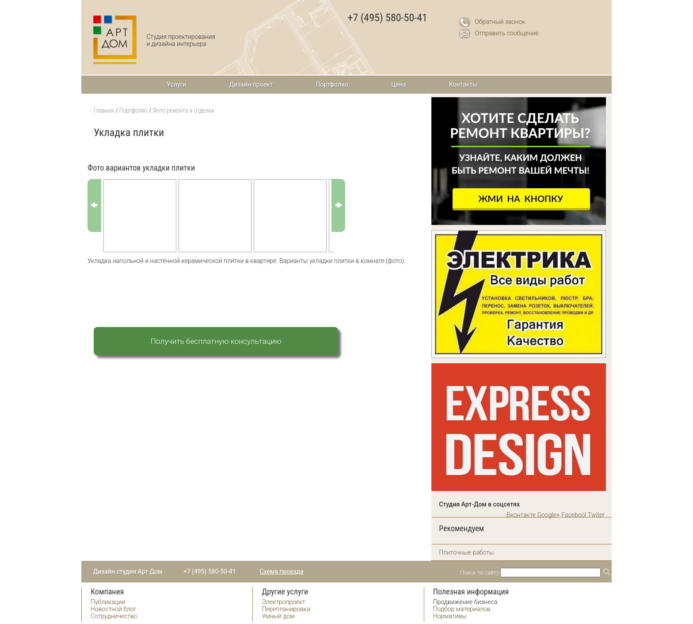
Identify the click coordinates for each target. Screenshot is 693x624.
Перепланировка (286, 609)
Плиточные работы (466, 552)
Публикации (108, 601)
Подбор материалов (462, 609)
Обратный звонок (500, 21)
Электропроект (283, 601)
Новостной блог (114, 609)
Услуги (176, 84)
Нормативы (450, 616)
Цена (398, 84)
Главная (104, 110)
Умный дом (278, 616)
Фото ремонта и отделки (183, 110)
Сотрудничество (114, 616)
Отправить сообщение (507, 33)
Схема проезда (282, 571)
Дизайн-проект (251, 84)
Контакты (463, 84)
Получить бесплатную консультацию (216, 341)
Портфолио (332, 84)
